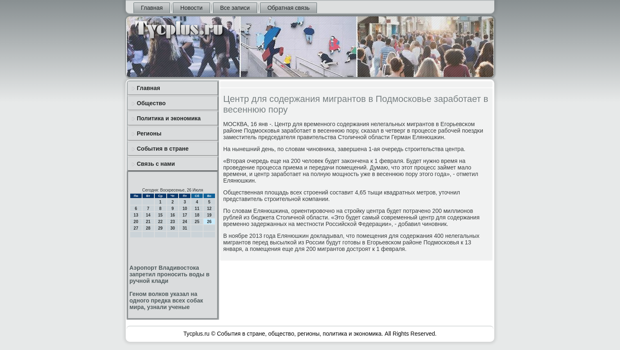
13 (136, 215)
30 (172, 228)
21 (148, 221)
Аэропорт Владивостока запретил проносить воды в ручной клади (169, 274)
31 (185, 228)
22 (160, 221)
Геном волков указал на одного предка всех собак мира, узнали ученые (166, 300)
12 (209, 208)
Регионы (149, 133)
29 (160, 228)
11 (197, 208)
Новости (191, 8)
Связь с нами (156, 163)
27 (136, 228)
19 (209, 215)
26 (209, 221)
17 (185, 215)
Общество (151, 103)
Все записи (235, 8)
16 (172, 215)
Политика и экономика (169, 118)
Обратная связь (288, 8)
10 (185, 208)
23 (172, 221)
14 (148, 215)
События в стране (163, 148)
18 (197, 215)
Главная (152, 8)
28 (148, 228)
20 (136, 221)
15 (160, 215)
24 (185, 221)
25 (197, 221)
